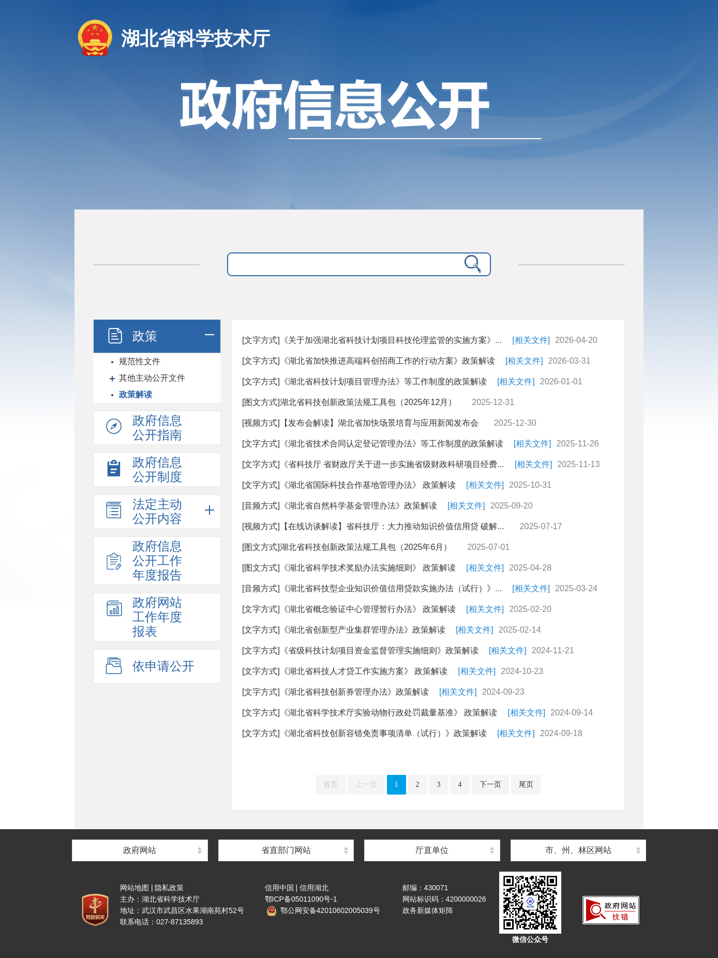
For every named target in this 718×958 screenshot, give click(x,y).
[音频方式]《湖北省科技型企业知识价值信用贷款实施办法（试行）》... (372, 588)
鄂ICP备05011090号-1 (301, 899)
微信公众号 (530, 939)
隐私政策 (169, 888)
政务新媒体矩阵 (427, 910)
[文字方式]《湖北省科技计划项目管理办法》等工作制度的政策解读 (364, 381)
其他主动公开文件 (152, 377)
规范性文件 (139, 361)
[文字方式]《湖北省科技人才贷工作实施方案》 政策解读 (344, 671)
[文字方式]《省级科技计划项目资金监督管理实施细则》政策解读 (360, 650)
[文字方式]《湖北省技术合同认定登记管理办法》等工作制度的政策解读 (372, 443)
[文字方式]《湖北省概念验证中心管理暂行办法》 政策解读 (349, 609)
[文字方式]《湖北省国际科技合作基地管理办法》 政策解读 (349, 485)
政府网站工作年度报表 (142, 616)
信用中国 (279, 888)
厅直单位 (431, 850)
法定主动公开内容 (142, 511)
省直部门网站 (286, 850)
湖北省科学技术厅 (195, 38)
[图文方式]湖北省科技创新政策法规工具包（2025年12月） (349, 402)
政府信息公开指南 (142, 427)
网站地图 (134, 888)
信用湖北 (314, 888)
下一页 (490, 784)
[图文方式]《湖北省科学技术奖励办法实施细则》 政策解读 (349, 567)
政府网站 (139, 850)
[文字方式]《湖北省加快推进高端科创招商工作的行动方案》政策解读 (368, 360)
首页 (330, 784)
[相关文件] (531, 340)
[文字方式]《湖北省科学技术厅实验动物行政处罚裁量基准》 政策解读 (369, 712)
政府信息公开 (359, 138)
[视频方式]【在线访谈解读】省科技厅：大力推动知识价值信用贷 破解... (373, 526)
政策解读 (135, 394)
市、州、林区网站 (578, 850)
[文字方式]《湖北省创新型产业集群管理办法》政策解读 (343, 629)
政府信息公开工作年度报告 (142, 560)
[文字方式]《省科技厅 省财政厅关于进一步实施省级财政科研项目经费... (373, 464)
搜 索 (470, 264)
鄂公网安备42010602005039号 (323, 910)
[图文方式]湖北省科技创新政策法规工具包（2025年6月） (347, 547)
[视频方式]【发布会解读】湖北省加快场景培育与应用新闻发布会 (360, 422)
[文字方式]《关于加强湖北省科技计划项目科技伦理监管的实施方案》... (372, 340)
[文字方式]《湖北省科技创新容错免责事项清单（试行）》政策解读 (364, 733)
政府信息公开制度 (142, 469)
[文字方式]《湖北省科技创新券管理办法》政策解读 (335, 691)
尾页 (526, 784)
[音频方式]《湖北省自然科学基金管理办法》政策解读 (339, 505)
